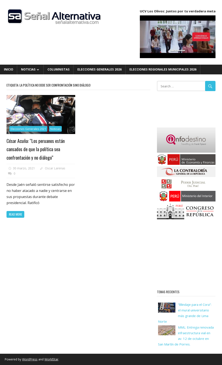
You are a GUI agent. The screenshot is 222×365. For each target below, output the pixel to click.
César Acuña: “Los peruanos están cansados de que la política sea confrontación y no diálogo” (36, 149)
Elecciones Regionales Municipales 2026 (162, 69)
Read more (15, 214)
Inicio (8, 69)
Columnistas (58, 69)
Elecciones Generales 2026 (99, 69)
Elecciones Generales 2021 (28, 129)
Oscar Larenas (55, 168)
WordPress (30, 359)
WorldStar (51, 359)
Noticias (28, 69)
